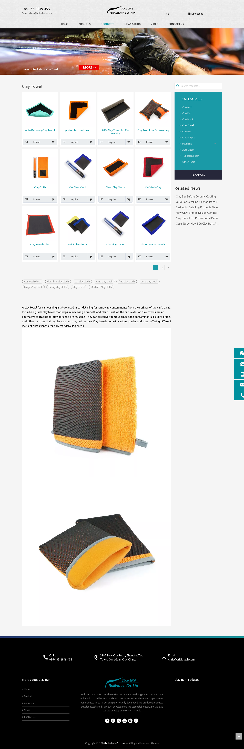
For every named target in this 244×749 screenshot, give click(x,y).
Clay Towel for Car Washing (153, 130)
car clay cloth (82, 281)
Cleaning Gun (189, 137)
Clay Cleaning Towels (153, 244)
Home (26, 689)
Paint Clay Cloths (77, 244)
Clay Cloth (40, 187)
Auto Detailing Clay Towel (40, 130)
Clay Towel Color (40, 244)
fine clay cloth (127, 281)
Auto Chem (188, 149)
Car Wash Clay (153, 187)
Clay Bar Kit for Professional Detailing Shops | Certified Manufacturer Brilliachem (198, 218)
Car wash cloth (32, 281)
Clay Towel (188, 125)
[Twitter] (119, 721)
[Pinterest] (136, 721)
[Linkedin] (113, 721)
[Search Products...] (201, 86)
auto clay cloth (149, 281)
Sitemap (154, 743)
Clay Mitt (187, 107)
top (239, 736)
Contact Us (29, 717)
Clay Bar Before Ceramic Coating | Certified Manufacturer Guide (198, 196)
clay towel (79, 287)
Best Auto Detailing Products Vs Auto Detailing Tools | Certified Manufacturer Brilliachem (198, 207)
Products (28, 696)
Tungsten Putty (190, 156)
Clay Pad (186, 113)
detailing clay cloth (58, 281)
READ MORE (198, 174)
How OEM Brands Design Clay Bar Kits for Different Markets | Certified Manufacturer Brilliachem (198, 212)
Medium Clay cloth (101, 287)
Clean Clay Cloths (115, 187)
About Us (28, 703)
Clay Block (187, 119)
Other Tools (188, 162)
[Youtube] (124, 721)
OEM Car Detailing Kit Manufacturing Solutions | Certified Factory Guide (198, 201)
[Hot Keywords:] (168, 14)
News (26, 710)
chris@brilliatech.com (40, 13)
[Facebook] (107, 721)
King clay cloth (104, 281)
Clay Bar (186, 131)
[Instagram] (130, 721)
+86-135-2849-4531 (61, 659)
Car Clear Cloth (77, 187)
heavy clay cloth (58, 287)
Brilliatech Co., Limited (116, 743)
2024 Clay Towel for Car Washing (115, 132)
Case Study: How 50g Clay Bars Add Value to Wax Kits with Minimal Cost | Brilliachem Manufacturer (198, 223)
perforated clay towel (77, 130)
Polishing (187, 143)
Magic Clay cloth (33, 287)
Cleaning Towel (115, 244)
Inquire (31, 142)
